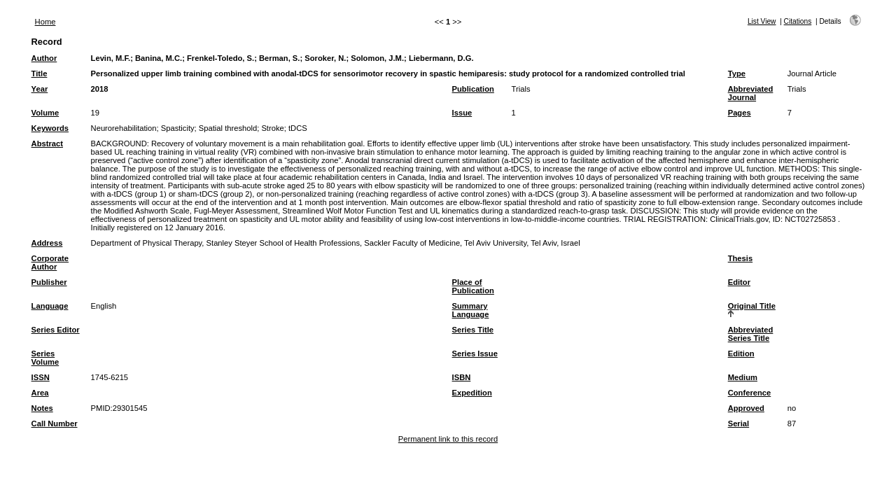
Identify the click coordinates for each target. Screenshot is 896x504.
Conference (749, 392)
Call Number (54, 423)
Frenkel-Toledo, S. (220, 58)
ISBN (461, 377)
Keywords (50, 128)
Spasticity (178, 128)
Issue (462, 112)
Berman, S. (279, 58)
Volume (45, 112)
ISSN (40, 377)
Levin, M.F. (111, 58)
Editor (739, 282)
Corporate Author (50, 262)
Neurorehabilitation (124, 128)
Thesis (740, 258)
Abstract (47, 143)
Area (40, 392)
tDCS (297, 128)
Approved (746, 408)
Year (39, 89)
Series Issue (475, 353)
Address (47, 243)
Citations (798, 21)
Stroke (272, 128)
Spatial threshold (228, 128)
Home (45, 22)
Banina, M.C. (158, 58)
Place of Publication (473, 286)
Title (39, 73)
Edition (741, 353)
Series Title (473, 330)
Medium (742, 377)
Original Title (752, 306)
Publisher (49, 282)
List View (762, 21)
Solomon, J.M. (377, 58)
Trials (521, 89)
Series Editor (55, 330)
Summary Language (470, 310)
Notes (42, 408)
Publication (473, 89)
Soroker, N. (325, 58)
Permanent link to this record (448, 439)
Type (737, 73)
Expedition (472, 392)
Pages (739, 112)
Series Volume (45, 357)
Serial (738, 423)
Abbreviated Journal (751, 93)
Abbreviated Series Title (751, 334)
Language (50, 306)
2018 (99, 89)
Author (44, 58)
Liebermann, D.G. (441, 58)
